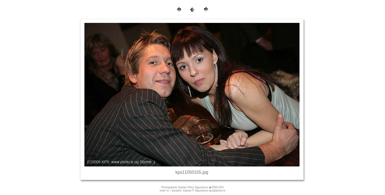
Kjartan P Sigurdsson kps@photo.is (204, 190)
